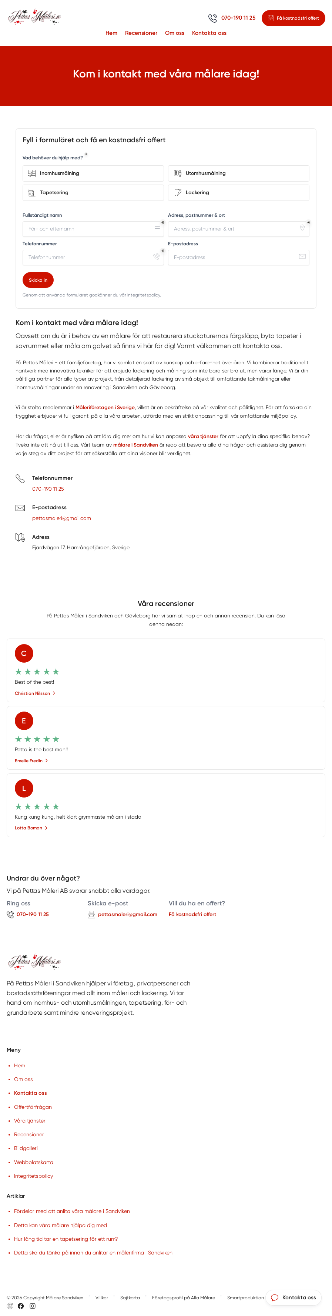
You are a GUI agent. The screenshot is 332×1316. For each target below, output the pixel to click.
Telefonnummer (40, 243)
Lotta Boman (31, 828)
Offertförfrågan (33, 1107)
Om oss (174, 32)
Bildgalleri (26, 1149)
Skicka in (38, 280)
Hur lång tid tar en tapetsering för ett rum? (66, 1239)
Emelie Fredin (31, 761)
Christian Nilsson (35, 693)
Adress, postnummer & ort (196, 215)
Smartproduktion (245, 1298)
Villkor (101, 1298)
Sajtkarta (130, 1298)
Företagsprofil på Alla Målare (183, 1298)
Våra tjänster (30, 1121)
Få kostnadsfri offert (192, 915)
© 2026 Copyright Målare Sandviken (45, 1298)
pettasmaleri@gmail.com (61, 519)
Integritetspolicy (33, 1176)
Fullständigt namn (42, 215)
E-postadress (183, 243)
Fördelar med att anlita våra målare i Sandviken (72, 1212)
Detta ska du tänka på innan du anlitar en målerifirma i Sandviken (93, 1253)
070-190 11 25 (48, 489)
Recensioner (141, 32)
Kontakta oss (209, 32)
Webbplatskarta (33, 1163)
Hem (111, 32)
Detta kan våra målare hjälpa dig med (60, 1226)
